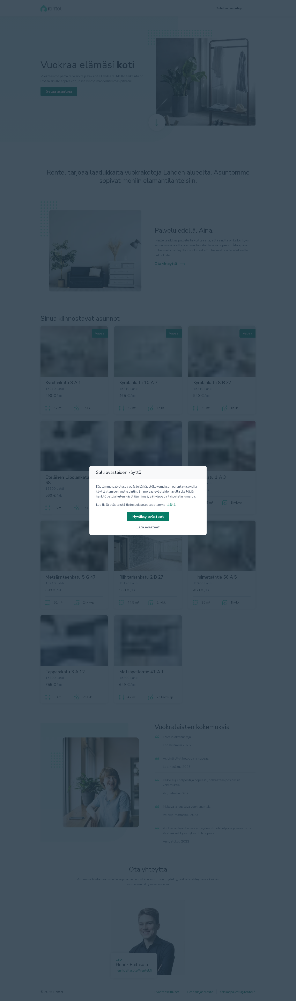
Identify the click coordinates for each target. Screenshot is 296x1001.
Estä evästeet (148, 527)
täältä (170, 504)
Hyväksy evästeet (148, 516)
